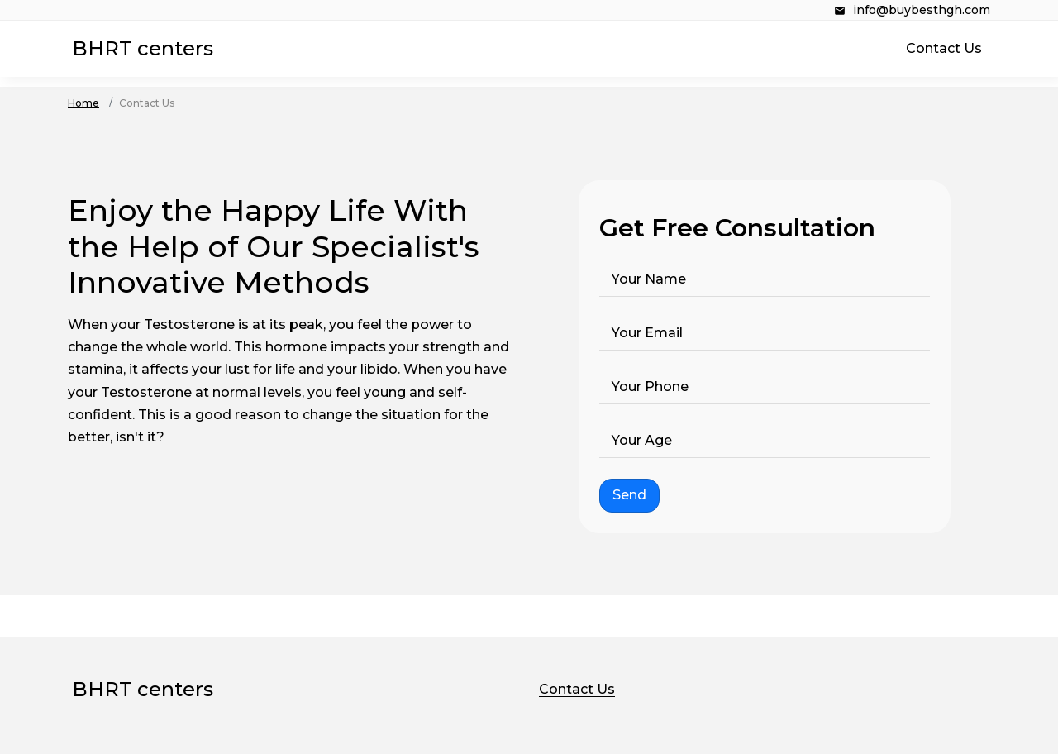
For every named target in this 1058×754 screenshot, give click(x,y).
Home (83, 103)
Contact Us (944, 48)
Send (629, 495)
